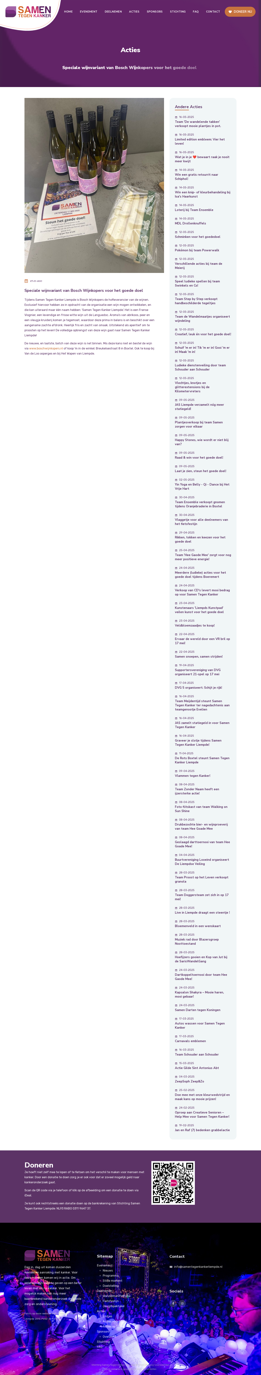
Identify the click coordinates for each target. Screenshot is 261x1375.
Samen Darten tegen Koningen (197, 1010)
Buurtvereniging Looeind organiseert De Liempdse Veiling (202, 862)
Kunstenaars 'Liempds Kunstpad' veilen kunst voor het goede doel (199, 610)
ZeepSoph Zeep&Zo (189, 1081)
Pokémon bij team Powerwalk (197, 250)
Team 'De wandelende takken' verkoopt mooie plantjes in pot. (198, 124)
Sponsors (155, 11)
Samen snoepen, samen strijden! (199, 657)
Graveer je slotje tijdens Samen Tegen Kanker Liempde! (198, 742)
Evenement (89, 11)
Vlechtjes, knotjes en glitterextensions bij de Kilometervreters (192, 387)
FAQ (196, 11)
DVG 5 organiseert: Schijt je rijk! (198, 688)
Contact (213, 11)
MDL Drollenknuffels (190, 223)
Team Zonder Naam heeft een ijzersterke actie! (197, 791)
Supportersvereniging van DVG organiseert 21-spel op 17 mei (198, 672)
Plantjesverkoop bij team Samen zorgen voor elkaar (199, 424)
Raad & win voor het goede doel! (199, 458)
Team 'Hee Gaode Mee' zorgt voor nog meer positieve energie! (203, 557)
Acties (134, 11)
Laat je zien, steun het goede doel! (200, 471)
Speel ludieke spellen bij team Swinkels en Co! (197, 283)
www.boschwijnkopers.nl (46, 348)
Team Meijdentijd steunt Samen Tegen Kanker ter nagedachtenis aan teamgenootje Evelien (202, 705)
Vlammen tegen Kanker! (192, 776)
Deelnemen (113, 11)
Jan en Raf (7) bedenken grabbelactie (202, 1130)
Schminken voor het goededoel (197, 237)
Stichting (178, 11)
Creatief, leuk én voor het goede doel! (203, 334)
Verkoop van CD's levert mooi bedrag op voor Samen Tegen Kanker (202, 592)
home (68, 11)
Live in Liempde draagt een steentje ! (202, 913)
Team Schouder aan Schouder (197, 1054)
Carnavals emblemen (190, 1041)
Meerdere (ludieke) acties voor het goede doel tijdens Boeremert (200, 575)
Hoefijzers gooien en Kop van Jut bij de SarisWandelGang (201, 959)
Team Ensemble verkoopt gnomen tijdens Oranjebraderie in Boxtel (200, 504)
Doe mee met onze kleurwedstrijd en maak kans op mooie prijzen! (202, 1097)
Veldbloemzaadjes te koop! (195, 625)
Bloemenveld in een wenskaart (198, 926)
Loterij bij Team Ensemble (194, 210)
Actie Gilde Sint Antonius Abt (197, 1068)
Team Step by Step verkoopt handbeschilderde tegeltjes (196, 301)
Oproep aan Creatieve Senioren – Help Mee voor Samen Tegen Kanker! (202, 1114)
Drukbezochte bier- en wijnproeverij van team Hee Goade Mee (201, 826)
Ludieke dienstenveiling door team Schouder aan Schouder (200, 367)
